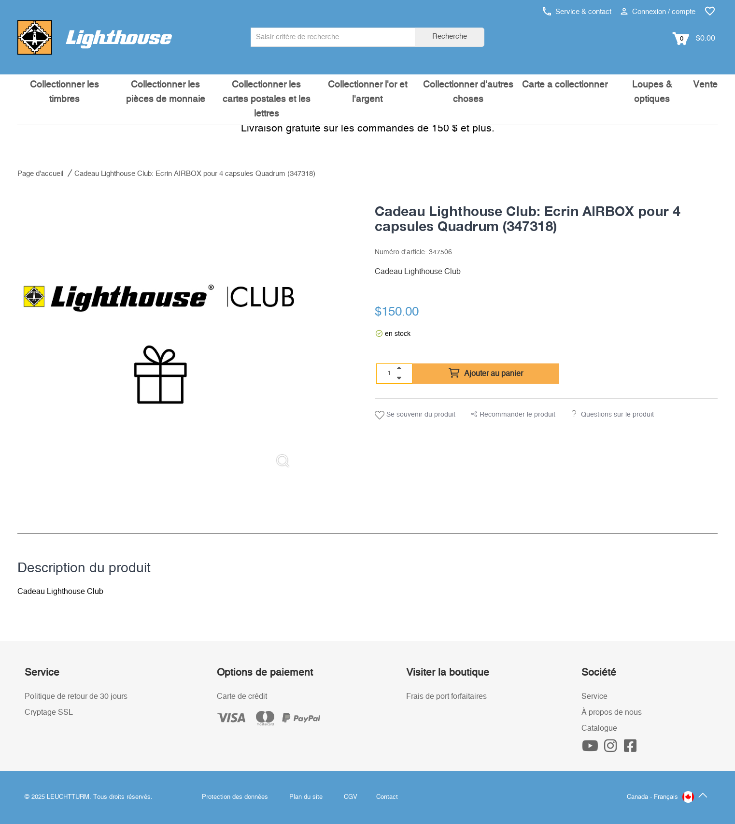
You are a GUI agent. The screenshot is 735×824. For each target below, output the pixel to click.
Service (594, 696)
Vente (705, 84)
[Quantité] (389, 373)
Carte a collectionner (565, 84)
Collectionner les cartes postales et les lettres (267, 99)
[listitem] (159, 334)
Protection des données (235, 797)
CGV (350, 797)
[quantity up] (399, 368)
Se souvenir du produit (415, 415)
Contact (387, 797)
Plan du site (306, 797)
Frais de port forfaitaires (446, 696)
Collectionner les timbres (64, 92)
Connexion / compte (658, 11)
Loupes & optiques (652, 92)
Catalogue (599, 728)
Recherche (449, 36)
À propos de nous (611, 712)
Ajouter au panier (486, 373)
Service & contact (577, 11)
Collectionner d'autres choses (468, 92)
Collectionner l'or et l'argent (367, 92)
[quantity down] (399, 378)
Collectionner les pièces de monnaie (165, 92)
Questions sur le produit (617, 414)
